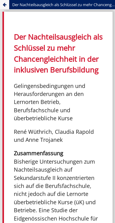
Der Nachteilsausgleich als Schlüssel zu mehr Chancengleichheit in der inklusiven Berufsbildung (63, 4)
